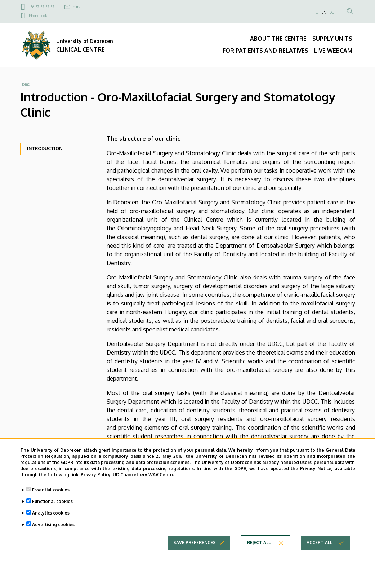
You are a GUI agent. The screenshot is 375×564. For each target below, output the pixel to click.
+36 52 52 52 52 (41, 7)
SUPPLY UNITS (332, 38)
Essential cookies (51, 495)
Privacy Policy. (96, 479)
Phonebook (38, 15)
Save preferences (194, 548)
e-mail (78, 7)
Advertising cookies (53, 530)
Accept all (319, 548)
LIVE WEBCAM (333, 50)
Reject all (259, 548)
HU (315, 12)
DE (331, 12)
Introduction (44, 148)
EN (323, 12)
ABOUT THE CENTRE (278, 38)
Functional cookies (52, 506)
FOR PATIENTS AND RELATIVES (265, 50)
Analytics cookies (51, 518)
